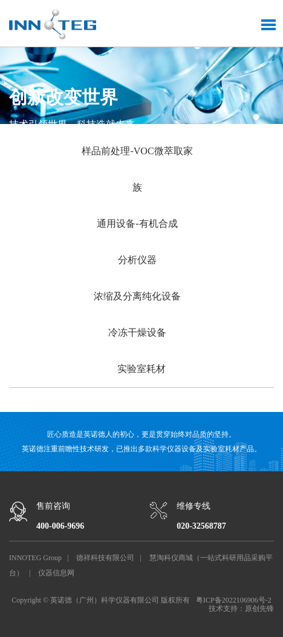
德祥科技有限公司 (105, 558)
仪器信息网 (56, 573)
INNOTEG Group (35, 558)
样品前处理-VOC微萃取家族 (137, 169)
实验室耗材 (141, 369)
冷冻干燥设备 (137, 332)
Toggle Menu (268, 24)
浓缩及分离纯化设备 (137, 296)
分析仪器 (137, 260)
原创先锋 (259, 608)
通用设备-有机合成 (137, 223)
